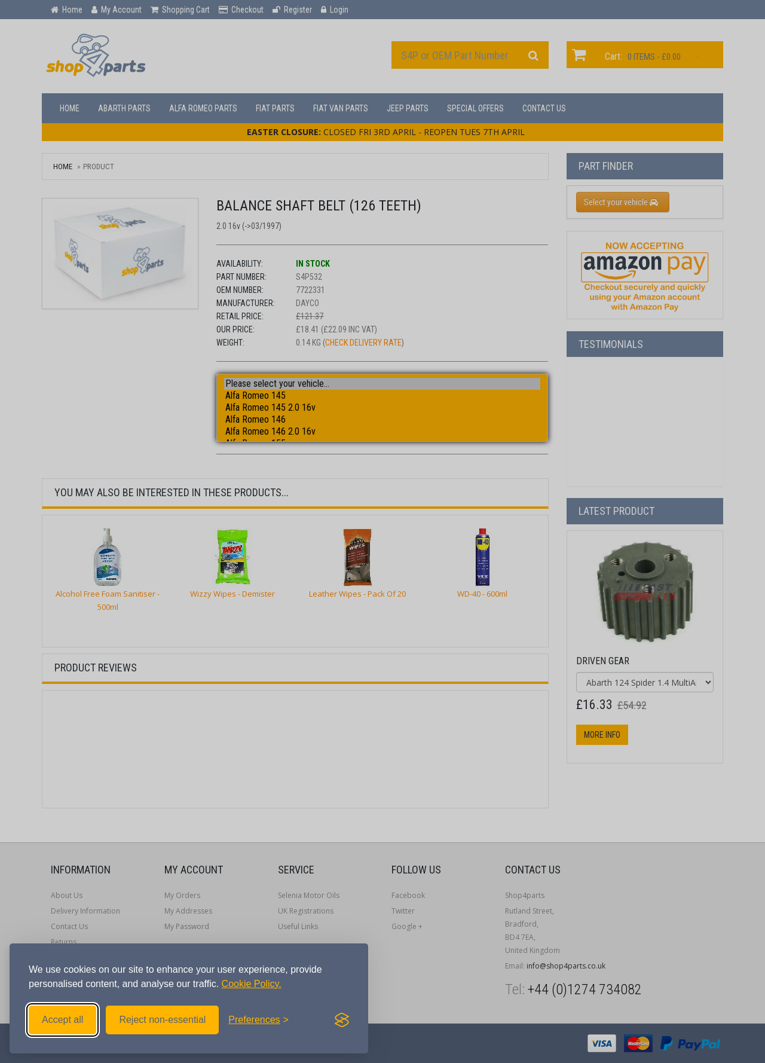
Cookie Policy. (251, 984)
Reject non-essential (162, 1020)
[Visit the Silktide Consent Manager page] (342, 1020)
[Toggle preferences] (258, 1020)
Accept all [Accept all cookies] (62, 1020)
